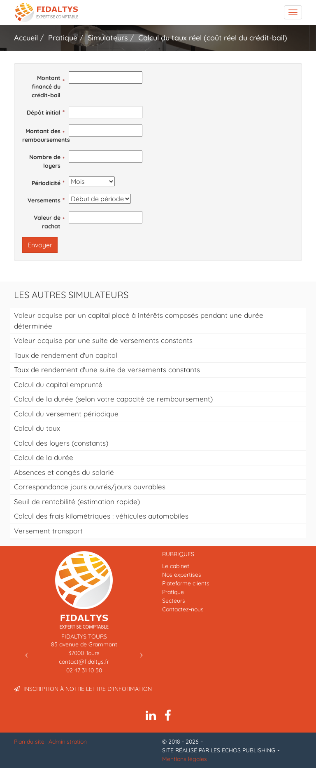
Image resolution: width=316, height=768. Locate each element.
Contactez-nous (183, 609)
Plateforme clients (185, 583)
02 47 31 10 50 (84, 670)
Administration (68, 741)
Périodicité (46, 183)
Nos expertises (181, 574)
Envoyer (40, 245)
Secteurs (173, 600)
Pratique (173, 592)
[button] (24, 651)
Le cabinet (175, 566)
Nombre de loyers (44, 161)
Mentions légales (184, 759)
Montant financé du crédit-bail (46, 86)
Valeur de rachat (47, 222)
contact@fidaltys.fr (84, 661)
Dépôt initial (43, 112)
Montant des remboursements (43, 135)
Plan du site (29, 741)
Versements (44, 200)
